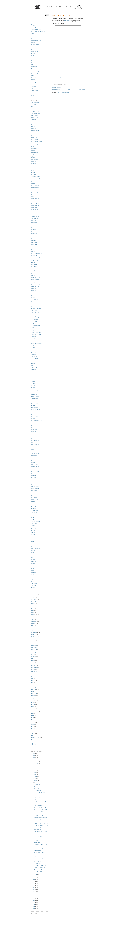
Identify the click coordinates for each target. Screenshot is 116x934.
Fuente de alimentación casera (40, 817)
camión (32, 612)
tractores (33, 739)
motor (32, 706)
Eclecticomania (34, 139)
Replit (32, 75)
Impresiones (34, 59)
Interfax (33, 446)
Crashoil (33, 405)
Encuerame (33, 48)
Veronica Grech (34, 527)
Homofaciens (34, 189)
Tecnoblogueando (35, 316)
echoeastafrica (34, 137)
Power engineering (35, 273)
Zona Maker (34, 369)
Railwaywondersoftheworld (37, 284)
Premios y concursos (35, 721)
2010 (34, 902)
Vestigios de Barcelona (36, 349)
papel (32, 713)
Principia (33, 275)
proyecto (33, 722)
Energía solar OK (35, 148)
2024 (34, 757)
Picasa (32, 570)
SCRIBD (33, 79)
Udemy (32, 579)
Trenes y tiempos (35, 338)
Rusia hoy (33, 501)
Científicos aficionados (36, 122)
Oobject (33, 262)
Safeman (33, 297)
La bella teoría (34, 224)
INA (32, 557)
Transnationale (34, 523)
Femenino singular (35, 51)
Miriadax (33, 64)
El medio (33, 418)
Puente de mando (35, 279)
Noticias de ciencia (35, 255)
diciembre (36, 761)
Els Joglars (33, 422)
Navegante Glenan (35, 473)
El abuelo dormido (35, 44)
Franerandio (33, 167)
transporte (33, 741)
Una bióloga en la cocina (36, 343)
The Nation (33, 517)
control (32, 625)
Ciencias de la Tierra (35, 617)
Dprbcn (33, 413)
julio (35, 772)
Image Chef (33, 555)
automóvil (33, 605)
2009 (34, 904)
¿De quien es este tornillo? (37, 24)
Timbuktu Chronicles (35, 521)
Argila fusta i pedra (35, 111)
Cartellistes (33, 119)
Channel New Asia (35, 396)
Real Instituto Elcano (35, 73)
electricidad (33, 636)
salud (32, 732)
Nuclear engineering (35, 257)
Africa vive (33, 376)
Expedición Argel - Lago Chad (40, 801)
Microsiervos (34, 240)
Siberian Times (34, 506)
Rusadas (33, 295)
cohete (32, 619)
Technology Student (35, 312)
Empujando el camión (36, 46)
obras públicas (34, 711)
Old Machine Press (35, 260)
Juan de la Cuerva (35, 218)
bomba (32, 608)
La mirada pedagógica (36, 459)
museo (32, 708)
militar (32, 702)
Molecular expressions (36, 246)
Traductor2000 (34, 578)
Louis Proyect (34, 462)
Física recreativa (34, 159)
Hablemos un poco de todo (37, 179)
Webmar (33, 362)
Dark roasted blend (35, 130)
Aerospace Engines (35, 102)
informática (33, 665)
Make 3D (33, 563)
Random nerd (34, 95)
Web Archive (34, 360)
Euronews (33, 425)
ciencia (32, 616)
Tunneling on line (35, 339)
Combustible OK (35, 126)
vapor (32, 743)
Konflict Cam (34, 455)
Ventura (33, 347)
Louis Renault (34, 233)
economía (33, 634)
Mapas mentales (34, 565)
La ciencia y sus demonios (36, 225)
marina (32, 691)
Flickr (32, 554)
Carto (32, 33)
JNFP (32, 451)
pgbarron (33, 68)
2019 (34, 883)
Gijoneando (33, 53)
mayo (35, 776)
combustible (34, 621)
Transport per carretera (36, 332)
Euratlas (33, 424)
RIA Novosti (34, 497)
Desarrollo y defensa (35, 409)
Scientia (33, 301)
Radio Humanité (37, 786)
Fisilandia (33, 161)
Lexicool (33, 559)
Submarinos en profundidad (37, 308)
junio (35, 774)
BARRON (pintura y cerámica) (38, 31)
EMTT (32, 146)
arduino (33, 597)
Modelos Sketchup (35, 66)
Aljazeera (33, 387)
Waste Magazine (34, 358)
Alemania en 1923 (38, 871)
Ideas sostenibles (35, 192)
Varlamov (33, 525)
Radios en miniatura (35, 281)
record (32, 726)
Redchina (33, 492)
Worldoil (33, 365)
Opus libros (33, 477)
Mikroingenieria (34, 242)
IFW (32, 57)
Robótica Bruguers (35, 293)
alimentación (34, 595)
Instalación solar (34, 60)
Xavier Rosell (34, 367)
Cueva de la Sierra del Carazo (40, 867)
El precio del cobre (38, 829)
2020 (34, 881)
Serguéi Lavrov (37, 842)
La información (34, 457)
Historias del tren (35, 185)
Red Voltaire (34, 490)
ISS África (33, 449)
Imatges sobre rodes (35, 198)
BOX (32, 541)
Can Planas (33, 614)
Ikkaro (32, 196)
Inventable (33, 211)
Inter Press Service (35, 444)
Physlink (33, 268)
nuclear (32, 710)
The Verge (33, 519)
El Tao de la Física (35, 144)
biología (33, 606)
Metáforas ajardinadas (36, 466)
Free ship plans (34, 168)
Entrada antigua (81, 89)
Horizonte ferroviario (35, 187)
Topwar (33, 328)
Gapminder (33, 433)
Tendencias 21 (34, 512)
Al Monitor (33, 383)
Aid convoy (33, 379)
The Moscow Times (35, 516)
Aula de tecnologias (35, 113)
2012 (34, 898)
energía (32, 641)
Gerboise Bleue (67, 20)
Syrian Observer (34, 510)
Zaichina (33, 534)
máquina (33, 686)
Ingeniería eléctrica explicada (37, 203)
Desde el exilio (34, 411)
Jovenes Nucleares (35, 216)
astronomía (33, 601)
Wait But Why (34, 356)
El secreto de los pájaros (36, 141)
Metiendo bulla (34, 468)
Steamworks (34, 304)
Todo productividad (35, 325)
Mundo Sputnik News (36, 471)
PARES (33, 568)
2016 (34, 889)
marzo (35, 780)
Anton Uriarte (34, 108)
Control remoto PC (35, 543)
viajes (32, 746)
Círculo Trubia (34, 400)
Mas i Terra (33, 62)
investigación (34, 671)
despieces (33, 627)
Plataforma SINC (35, 271)
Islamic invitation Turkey (36, 447)
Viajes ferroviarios (35, 350)
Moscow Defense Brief (36, 470)
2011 (34, 900)
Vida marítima (34, 352)
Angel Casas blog (35, 390)
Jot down (33, 214)
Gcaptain (33, 172)
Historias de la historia (36, 438)
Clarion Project (34, 402)
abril (35, 778)
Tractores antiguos (35, 330)
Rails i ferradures (35, 282)
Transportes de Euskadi (36, 334)
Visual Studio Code (35, 92)
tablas (32, 735)
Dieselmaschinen (35, 133)
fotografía (33, 656)
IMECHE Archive (35, 200)
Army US (33, 392)
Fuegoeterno (34, 170)
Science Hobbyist (35, 299)
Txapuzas (33, 341)
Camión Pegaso (34, 117)
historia (33, 660)
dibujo (32, 629)
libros (32, 676)
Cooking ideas (34, 128)
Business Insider (34, 394)
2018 (34, 885)
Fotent (32, 427)
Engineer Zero (34, 150)
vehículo (33, 744)
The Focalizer (34, 82)
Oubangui (33, 481)
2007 (34, 908)
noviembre (36, 763)
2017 (34, 887)
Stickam (33, 576)
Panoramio (33, 567)
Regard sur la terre (35, 286)
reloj (32, 728)
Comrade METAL (35, 403)
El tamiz (33, 143)
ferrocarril (33, 652)
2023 (34, 759)
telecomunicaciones (35, 737)
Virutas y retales (34, 90)
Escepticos (33, 154)
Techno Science (34, 310)
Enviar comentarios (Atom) (63, 92)
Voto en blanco (34, 528)
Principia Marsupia (35, 486)
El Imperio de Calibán (36, 416)
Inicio (69, 89)
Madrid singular (34, 235)
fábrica (32, 651)
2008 (34, 906)
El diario (33, 414)
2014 (34, 893)
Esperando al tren (35, 156)
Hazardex (33, 183)
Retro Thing (33, 290)
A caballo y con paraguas (36, 25)
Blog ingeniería (34, 115)
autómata (33, 603)
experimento (34, 645)
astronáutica (33, 599)
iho (32, 194)
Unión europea (34, 581)
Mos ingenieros (34, 247)
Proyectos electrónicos (36, 277)
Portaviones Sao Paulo (38, 869)
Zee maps (33, 587)
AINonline (33, 104)
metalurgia (33, 698)
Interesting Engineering (36, 209)
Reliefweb (33, 493)
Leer (32, 231)
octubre (36, 765)
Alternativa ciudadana (36, 389)
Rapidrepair (33, 572)
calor (32, 610)
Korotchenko (34, 222)
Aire (32, 106)
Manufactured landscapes (36, 236)
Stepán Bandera (37, 850)
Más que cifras (34, 464)
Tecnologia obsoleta (35, 317)
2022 (34, 877)
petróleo (33, 715)
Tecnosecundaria (34, 319)
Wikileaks (33, 532)
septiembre (36, 768)
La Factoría (33, 227)
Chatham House (34, 398)
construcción (34, 623)
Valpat (32, 345)
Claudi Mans (34, 124)
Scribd (32, 574)
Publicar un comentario (56, 87)
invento (33, 669)
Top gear (33, 327)
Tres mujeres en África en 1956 (40, 809)
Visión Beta (33, 354)
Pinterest (33, 484)
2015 (34, 891)
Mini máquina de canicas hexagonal (41, 865)
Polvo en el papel (35, 71)
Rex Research (34, 292)
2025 (34, 755)
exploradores (34, 647)
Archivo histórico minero (36, 110)
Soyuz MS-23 (37, 784)
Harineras (33, 181)
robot (32, 730)
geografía (33, 658)
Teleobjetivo (34, 321)
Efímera (33, 42)
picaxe (32, 717)
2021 (34, 879)
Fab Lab (33, 157)
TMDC (32, 88)
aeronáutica (33, 594)
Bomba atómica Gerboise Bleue (40, 807)
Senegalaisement (34, 505)
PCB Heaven (34, 266)
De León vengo (34, 36)
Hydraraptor (34, 190)
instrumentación (34, 667)
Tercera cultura (34, 514)
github (32, 55)
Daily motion (34, 544)
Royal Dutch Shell (35, 499)
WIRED (33, 363)
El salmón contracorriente (36, 420)
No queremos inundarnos (36, 253)
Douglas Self (34, 135)
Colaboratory (34, 35)
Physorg (33, 270)
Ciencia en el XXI (35, 121)
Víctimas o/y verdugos (39, 848)
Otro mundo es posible (36, 479)
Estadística (33, 550)
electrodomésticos (35, 638)
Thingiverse (33, 84)
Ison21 (32, 213)
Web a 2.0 (33, 585)
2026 (34, 753)
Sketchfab (33, 81)
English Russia (34, 152)
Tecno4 (32, 314)
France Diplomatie (35, 429)
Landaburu (33, 229)
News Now (33, 475)
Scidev (32, 503)
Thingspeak (33, 86)
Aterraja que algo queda (36, 29)
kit (32, 674)
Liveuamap (33, 460)
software (33, 733)
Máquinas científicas (35, 238)
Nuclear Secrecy (34, 259)
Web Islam (33, 530)
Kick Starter (33, 220)
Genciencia (33, 174)
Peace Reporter (34, 482)
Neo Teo (33, 251)
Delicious (33, 546)
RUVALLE (33, 77)
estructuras (33, 643)
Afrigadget (33, 378)
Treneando (33, 336)
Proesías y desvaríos (35, 488)
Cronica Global (34, 407)
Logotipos (33, 561)
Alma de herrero (58, 6)
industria (33, 663)
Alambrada (33, 27)
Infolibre (33, 442)
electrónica (33, 640)
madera (32, 680)
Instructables (34, 207)
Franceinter (33, 431)
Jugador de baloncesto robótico (40, 856)
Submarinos (33, 306)
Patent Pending (34, 264)
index (32, 662)
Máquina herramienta (35, 687)
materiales (33, 695)
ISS (32, 673)
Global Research (34, 435)
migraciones (34, 700)
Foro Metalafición (35, 165)
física (32, 654)
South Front (33, 508)
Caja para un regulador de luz (40, 811)
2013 (34, 896)
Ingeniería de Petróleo (36, 201)
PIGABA (33, 70)
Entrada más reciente (56, 89)
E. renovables (34, 632)
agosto (35, 770)
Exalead (33, 552)
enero (35, 874)
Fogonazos (33, 163)
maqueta (33, 684)
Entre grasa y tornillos (36, 49)
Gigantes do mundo (35, 176)
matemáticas (34, 693)
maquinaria (33, 689)
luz (32, 678)
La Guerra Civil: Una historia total (41, 823)
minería (33, 704)
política (33, 719)
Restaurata (33, 288)
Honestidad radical (35, 440)
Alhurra (33, 385)
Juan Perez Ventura (35, 453)
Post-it (32, 22)
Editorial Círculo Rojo (36, 40)
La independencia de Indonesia (40, 799)
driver (32, 630)
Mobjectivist (34, 244)
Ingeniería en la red (35, 205)
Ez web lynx (34, 649)
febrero (36, 782)
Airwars (33, 381)
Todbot (32, 323)
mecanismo (33, 697)
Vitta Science (34, 94)
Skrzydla (33, 303)
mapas (32, 682)
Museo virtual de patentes (36, 249)
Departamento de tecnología (37, 38)
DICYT (33, 132)
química (33, 724)
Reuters (33, 495)
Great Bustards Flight (35, 178)
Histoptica (33, 436)
